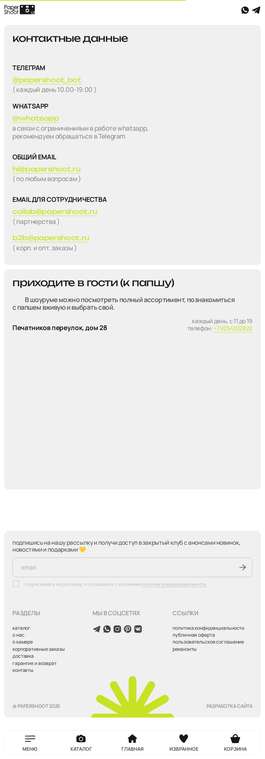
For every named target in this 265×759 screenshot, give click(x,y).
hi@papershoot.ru (46, 169)
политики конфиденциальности (174, 584)
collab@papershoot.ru (54, 211)
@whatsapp (35, 118)
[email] (132, 567)
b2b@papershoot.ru (50, 238)
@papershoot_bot (46, 80)
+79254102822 (233, 328)
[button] (33, 743)
